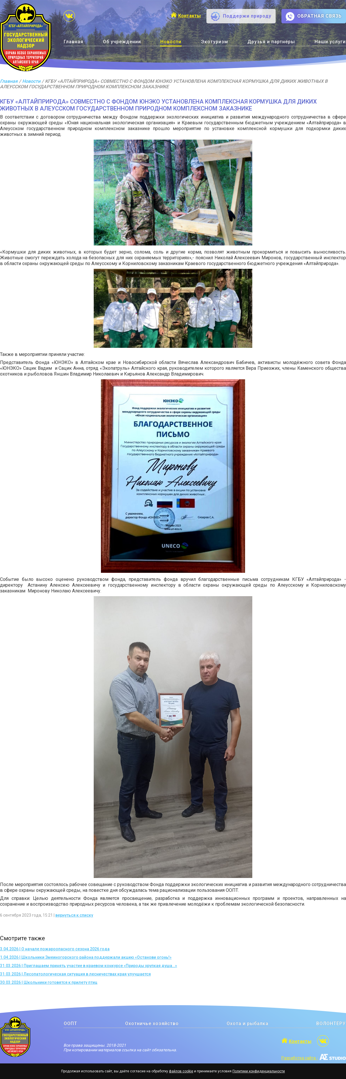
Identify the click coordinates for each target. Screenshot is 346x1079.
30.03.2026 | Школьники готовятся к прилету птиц (48, 982)
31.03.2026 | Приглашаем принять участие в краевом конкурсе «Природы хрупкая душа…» (88, 965)
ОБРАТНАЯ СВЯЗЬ (319, 16)
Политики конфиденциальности (258, 1071)
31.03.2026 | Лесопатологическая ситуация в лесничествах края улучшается (75, 974)
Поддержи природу (247, 16)
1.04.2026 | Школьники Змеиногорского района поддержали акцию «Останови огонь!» (86, 957)
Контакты (189, 15)
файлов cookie (181, 1071)
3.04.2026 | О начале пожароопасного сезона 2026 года (55, 949)
